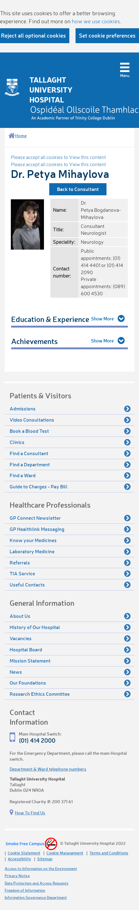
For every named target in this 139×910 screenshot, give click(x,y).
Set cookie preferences (107, 35)
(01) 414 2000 (37, 740)
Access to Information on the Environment (41, 868)
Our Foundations (70, 682)
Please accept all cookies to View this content (58, 157)
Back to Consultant (78, 189)
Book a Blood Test (70, 431)
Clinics (70, 442)
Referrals (70, 562)
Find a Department (70, 464)
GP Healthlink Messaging (70, 529)
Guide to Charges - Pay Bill (70, 486)
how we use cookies (96, 21)
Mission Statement (70, 660)
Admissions (70, 408)
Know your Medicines (70, 540)
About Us (70, 616)
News (70, 672)
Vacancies (70, 638)
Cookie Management (64, 852)
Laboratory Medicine (70, 551)
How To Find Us (30, 813)
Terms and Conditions (108, 852)
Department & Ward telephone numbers (48, 769)
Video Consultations (70, 419)
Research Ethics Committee (70, 694)
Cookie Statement (24, 852)
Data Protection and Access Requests (36, 883)
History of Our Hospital (70, 627)
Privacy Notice (17, 875)
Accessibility (19, 858)
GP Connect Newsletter (70, 518)
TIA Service (70, 573)
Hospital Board (70, 649)
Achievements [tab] (34, 341)
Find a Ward (70, 475)
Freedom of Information (25, 890)
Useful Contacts (70, 584)
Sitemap (44, 858)
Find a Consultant (70, 453)
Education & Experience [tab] (50, 319)
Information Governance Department (36, 897)
